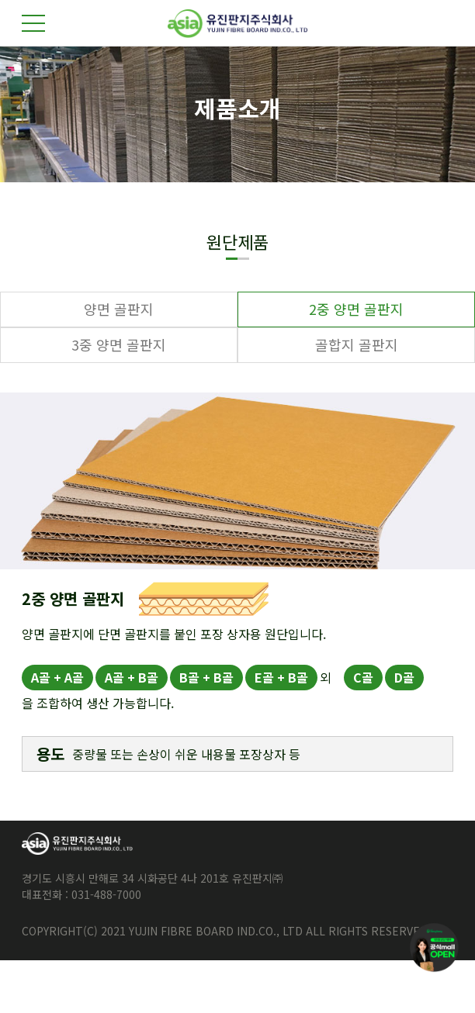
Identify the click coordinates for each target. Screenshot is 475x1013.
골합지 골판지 (356, 344)
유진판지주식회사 (237, 23)
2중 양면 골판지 (356, 309)
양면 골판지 (119, 309)
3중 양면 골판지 (118, 344)
